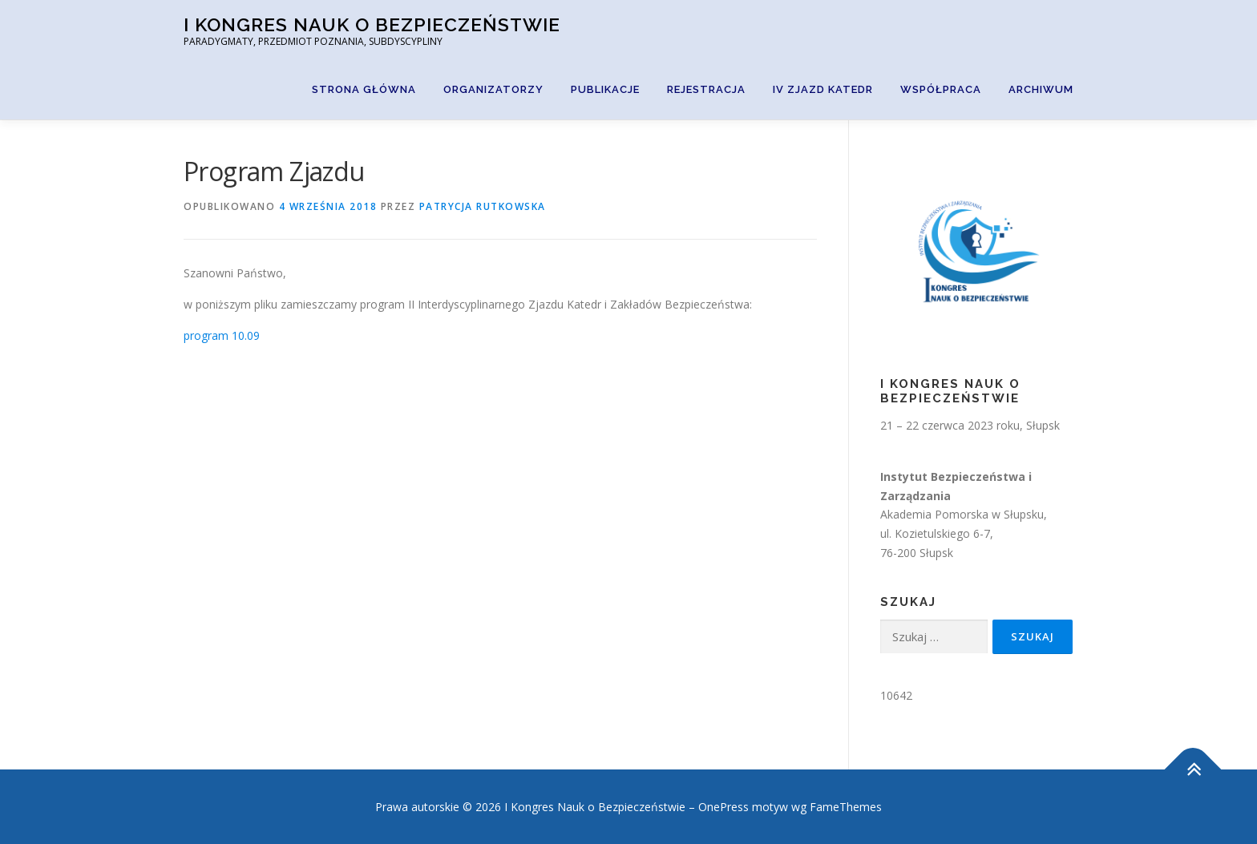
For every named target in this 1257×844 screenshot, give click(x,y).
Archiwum (1040, 89)
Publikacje (605, 89)
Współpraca (940, 89)
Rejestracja (706, 89)
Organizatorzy (493, 89)
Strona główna (364, 89)
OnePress (723, 806)
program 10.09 (222, 335)
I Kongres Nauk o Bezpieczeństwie (372, 24)
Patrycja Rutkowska (482, 206)
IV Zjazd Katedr (823, 89)
